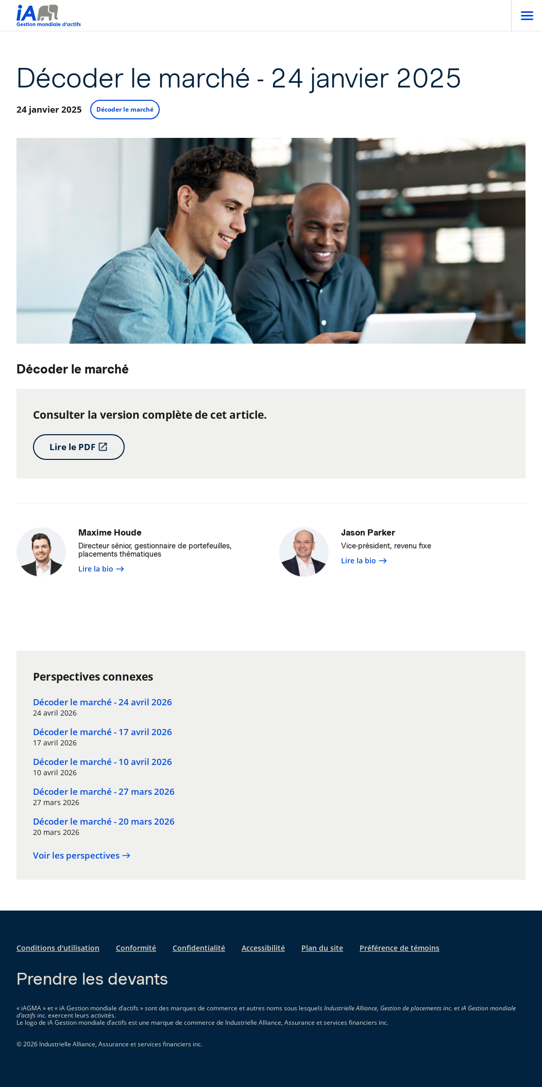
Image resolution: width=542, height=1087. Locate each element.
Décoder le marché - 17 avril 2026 (102, 732)
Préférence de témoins (399, 948)
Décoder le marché (125, 109)
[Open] (526, 15)
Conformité (136, 948)
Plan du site (322, 948)
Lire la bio (101, 569)
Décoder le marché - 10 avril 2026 (102, 762)
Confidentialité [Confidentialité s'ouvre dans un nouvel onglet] (199, 948)
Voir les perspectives (82, 855)
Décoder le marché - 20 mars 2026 (104, 821)
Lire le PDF (78, 447)
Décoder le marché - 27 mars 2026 (104, 791)
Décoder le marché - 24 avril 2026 (102, 702)
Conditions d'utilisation (57, 948)
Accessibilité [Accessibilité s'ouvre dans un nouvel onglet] (263, 948)
